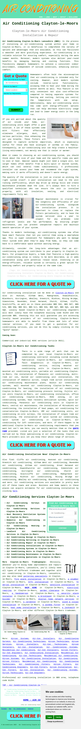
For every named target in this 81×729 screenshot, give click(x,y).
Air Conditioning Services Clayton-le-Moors (38, 497)
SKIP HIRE (31, 588)
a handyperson (20, 593)
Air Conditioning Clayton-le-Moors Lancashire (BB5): (31, 41)
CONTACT (63, 17)
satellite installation (62, 585)
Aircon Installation (61, 667)
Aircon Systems (20, 639)
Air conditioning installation (19, 293)
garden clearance (49, 590)
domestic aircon (30, 380)
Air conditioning (24, 482)
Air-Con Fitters (38, 667)
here (15, 491)
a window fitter (52, 605)
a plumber (73, 579)
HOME (41, 17)
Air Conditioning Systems (62, 647)
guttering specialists (35, 576)
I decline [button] (58, 717)
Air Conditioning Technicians (29, 641)
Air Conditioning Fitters (34, 664)
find (11, 460)
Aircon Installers (27, 644)
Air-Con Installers (43, 639)
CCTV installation (38, 582)
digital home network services (56, 599)
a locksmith (68, 608)
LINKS (47, 17)
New (10, 709)
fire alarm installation (27, 579)
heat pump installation (23, 608)
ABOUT (55, 17)
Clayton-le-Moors (64, 293)
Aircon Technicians (58, 641)
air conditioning (47, 318)
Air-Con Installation (30, 647)
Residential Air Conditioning (18, 650)
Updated (30, 709)
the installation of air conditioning (56, 388)
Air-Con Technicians (55, 644)
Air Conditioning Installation (42, 653)
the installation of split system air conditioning (48, 417)
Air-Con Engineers (12, 653)
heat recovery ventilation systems (47, 400)
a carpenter (29, 602)
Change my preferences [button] (55, 721)
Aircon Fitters (69, 650)
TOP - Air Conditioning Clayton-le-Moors (24, 685)
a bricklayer (45, 596)
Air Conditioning (68, 658)
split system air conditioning (22, 420)
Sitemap (4, 709)
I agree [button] (49, 717)
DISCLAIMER (73, 17)
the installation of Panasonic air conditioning (41, 374)
